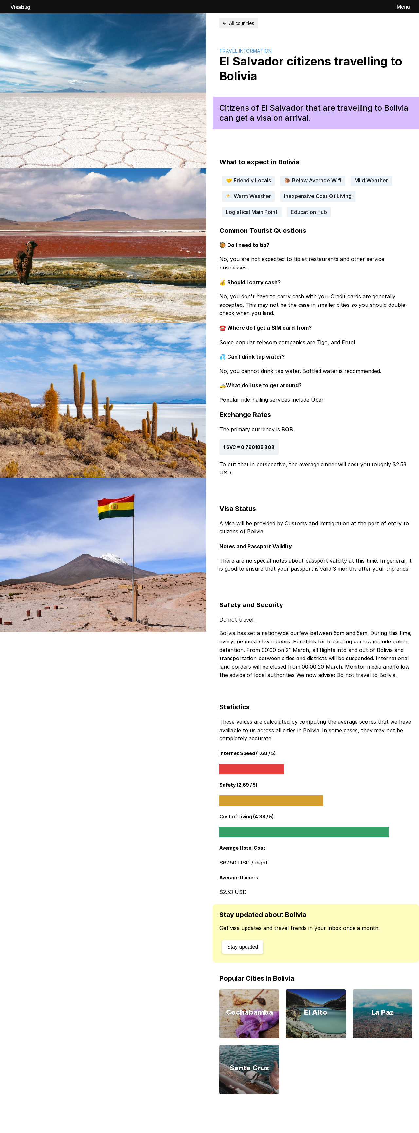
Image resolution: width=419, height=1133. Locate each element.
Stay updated (242, 947)
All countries (238, 23)
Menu (403, 6)
